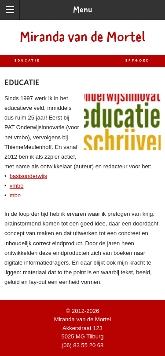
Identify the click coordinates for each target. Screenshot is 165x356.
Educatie (27, 61)
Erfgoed (137, 61)
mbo (15, 195)
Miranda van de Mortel (82, 37)
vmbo (17, 185)
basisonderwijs (28, 176)
